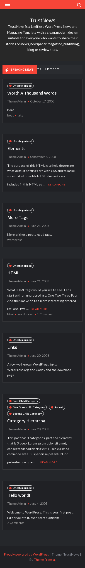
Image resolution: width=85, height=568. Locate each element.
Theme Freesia (44, 559)
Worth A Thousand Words (32, 93)
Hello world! (18, 495)
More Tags (18, 217)
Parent (58, 407)
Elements (52, 69)
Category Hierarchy (26, 420)
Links (12, 347)
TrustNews (42, 20)
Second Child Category (27, 413)
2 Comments (15, 523)
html (10, 314)
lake (20, 115)
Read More (56, 184)
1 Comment (45, 314)
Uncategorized (22, 85)
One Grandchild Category (29, 407)
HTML (13, 273)
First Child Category (25, 401)
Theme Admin (16, 101)
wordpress (14, 240)
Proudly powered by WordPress (26, 554)
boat (10, 115)
